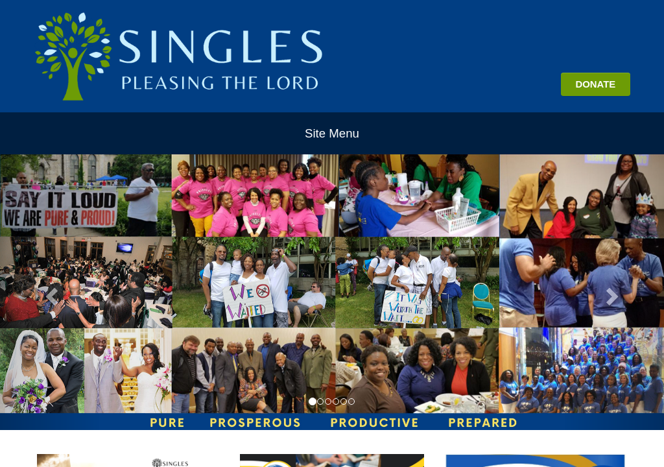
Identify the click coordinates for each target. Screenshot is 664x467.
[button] (50, 292)
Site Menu (332, 133)
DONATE (595, 84)
